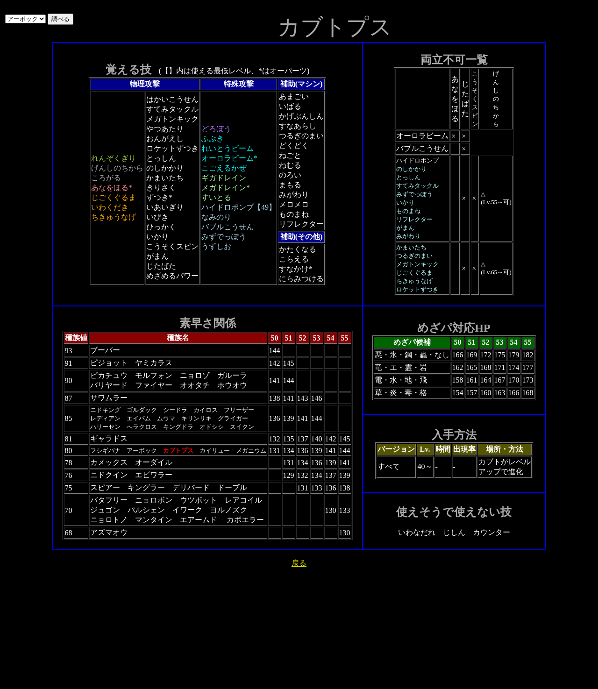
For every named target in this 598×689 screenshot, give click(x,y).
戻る (299, 563)
